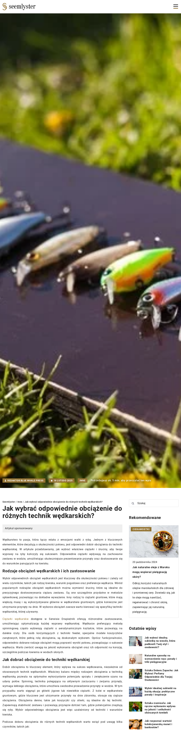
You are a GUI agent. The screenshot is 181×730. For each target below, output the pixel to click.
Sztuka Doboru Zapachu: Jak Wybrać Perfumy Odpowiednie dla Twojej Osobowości (161, 675)
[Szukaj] (133, 503)
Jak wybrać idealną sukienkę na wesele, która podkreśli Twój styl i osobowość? (160, 642)
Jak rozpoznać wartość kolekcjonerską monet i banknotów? (158, 724)
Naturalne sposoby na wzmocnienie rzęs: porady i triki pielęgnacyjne (161, 658)
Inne (83, 480)
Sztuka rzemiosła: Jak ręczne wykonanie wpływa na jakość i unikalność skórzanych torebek (160, 708)
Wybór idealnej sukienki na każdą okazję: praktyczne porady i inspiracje (160, 691)
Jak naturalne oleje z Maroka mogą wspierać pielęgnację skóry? (151, 572)
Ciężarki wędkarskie (15, 619)
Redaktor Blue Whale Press (25, 480)
